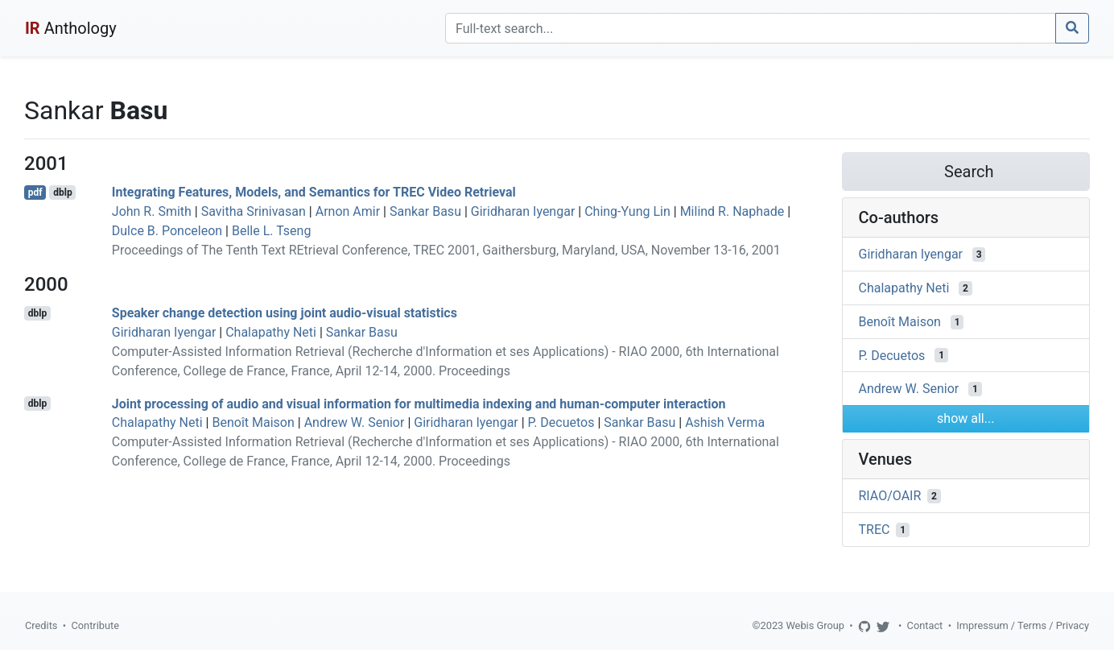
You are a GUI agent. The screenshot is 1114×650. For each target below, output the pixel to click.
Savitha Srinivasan (253, 211)
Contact (925, 625)
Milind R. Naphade (732, 211)
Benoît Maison (253, 422)
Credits (41, 625)
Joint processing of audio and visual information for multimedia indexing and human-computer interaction (419, 403)
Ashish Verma (725, 422)
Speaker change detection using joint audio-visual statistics (284, 313)
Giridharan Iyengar (523, 211)
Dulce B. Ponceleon (167, 230)
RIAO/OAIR (890, 495)
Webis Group (815, 625)
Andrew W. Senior (354, 422)
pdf (35, 192)
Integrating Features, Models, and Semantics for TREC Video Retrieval (314, 192)
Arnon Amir (348, 211)
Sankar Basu (425, 211)
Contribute (95, 625)
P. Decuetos (561, 422)
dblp (62, 192)
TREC (874, 529)
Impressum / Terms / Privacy (1022, 625)
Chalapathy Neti (270, 332)
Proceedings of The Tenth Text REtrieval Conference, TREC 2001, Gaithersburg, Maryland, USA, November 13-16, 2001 (446, 250)
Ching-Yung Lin (627, 211)
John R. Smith (152, 211)
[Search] (750, 28)
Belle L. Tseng (271, 230)
